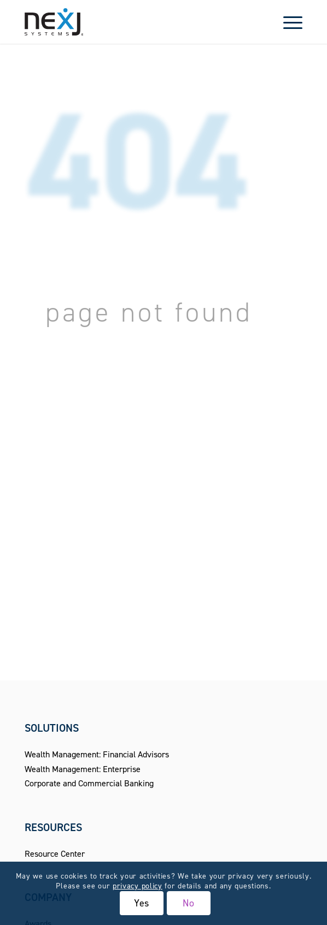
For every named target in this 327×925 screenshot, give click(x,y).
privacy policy (137, 886)
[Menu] (287, 22)
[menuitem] (287, 22)
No (189, 903)
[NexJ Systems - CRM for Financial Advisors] (136, 22)
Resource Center (55, 853)
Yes (142, 903)
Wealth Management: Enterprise (83, 769)
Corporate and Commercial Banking (89, 783)
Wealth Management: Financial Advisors (97, 754)
